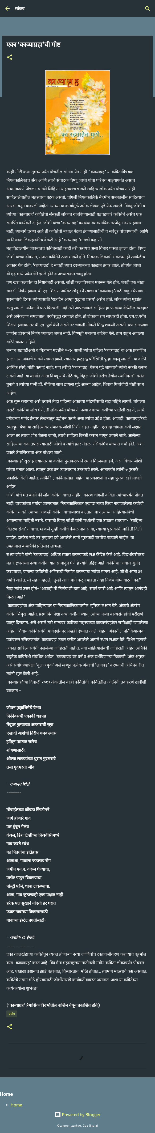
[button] (9, 57)
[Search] (147, 8)
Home (16, 1104)
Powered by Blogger (77, 1114)
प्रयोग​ (12, 1014)
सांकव (20, 8)
